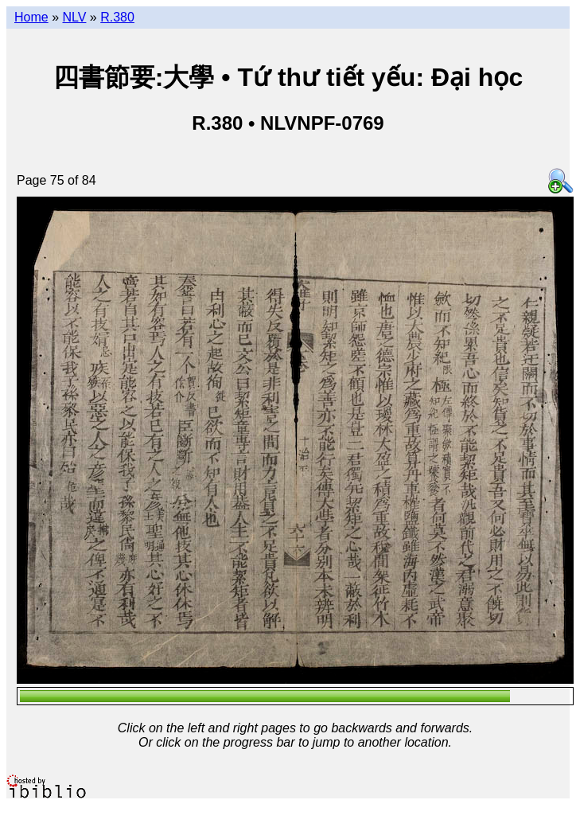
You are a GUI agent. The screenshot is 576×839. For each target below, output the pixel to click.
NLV (74, 17)
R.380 (117, 17)
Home (31, 17)
